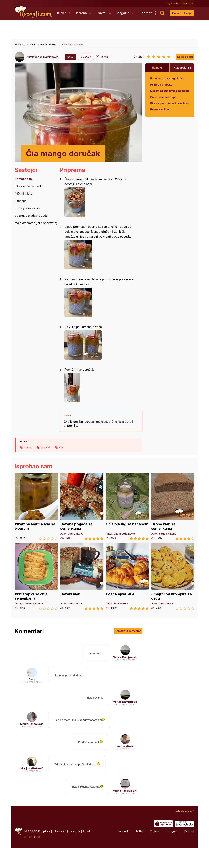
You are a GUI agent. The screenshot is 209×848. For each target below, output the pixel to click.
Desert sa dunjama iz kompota (169, 90)
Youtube (154, 831)
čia (61, 447)
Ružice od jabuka (161, 84)
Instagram (172, 831)
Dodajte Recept (182, 13)
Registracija (172, 3)
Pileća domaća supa (163, 97)
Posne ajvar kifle (127, 576)
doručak (45, 447)
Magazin (122, 13)
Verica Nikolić (125, 746)
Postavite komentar (128, 630)
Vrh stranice (184, 811)
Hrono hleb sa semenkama (172, 506)
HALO (36, 836)
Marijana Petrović (31, 768)
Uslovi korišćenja (60, 831)
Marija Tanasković (31, 723)
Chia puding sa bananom (127, 506)
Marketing (76, 831)
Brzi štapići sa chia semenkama (36, 576)
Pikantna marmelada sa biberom (36, 506)
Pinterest (189, 831)
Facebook (123, 831)
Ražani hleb (81, 576)
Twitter (139, 831)
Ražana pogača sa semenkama (81, 506)
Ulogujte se (188, 3)
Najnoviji (157, 67)
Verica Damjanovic (46, 56)
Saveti (101, 13)
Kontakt (86, 831)
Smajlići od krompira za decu (172, 576)
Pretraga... (162, 13)
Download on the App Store (163, 823)
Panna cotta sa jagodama (167, 78)
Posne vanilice (159, 109)
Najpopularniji (182, 67)
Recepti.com (33, 11)
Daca (31, 679)
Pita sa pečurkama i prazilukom (169, 103)
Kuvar (61, 13)
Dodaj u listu (185, 56)
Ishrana (81, 13)
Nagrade (145, 13)
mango (28, 447)
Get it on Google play (184, 823)
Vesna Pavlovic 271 (125, 790)
